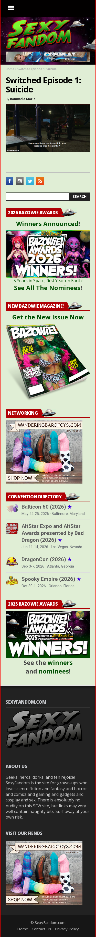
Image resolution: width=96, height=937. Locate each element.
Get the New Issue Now (48, 317)
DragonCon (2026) (47, 559)
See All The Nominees (47, 287)
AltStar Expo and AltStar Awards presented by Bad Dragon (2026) (53, 533)
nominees (54, 671)
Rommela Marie (23, 99)
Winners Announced (47, 223)
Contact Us (41, 928)
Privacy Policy (67, 928)
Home (10, 69)
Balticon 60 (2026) (47, 507)
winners (60, 662)
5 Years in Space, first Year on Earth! (48, 280)
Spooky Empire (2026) (51, 579)
